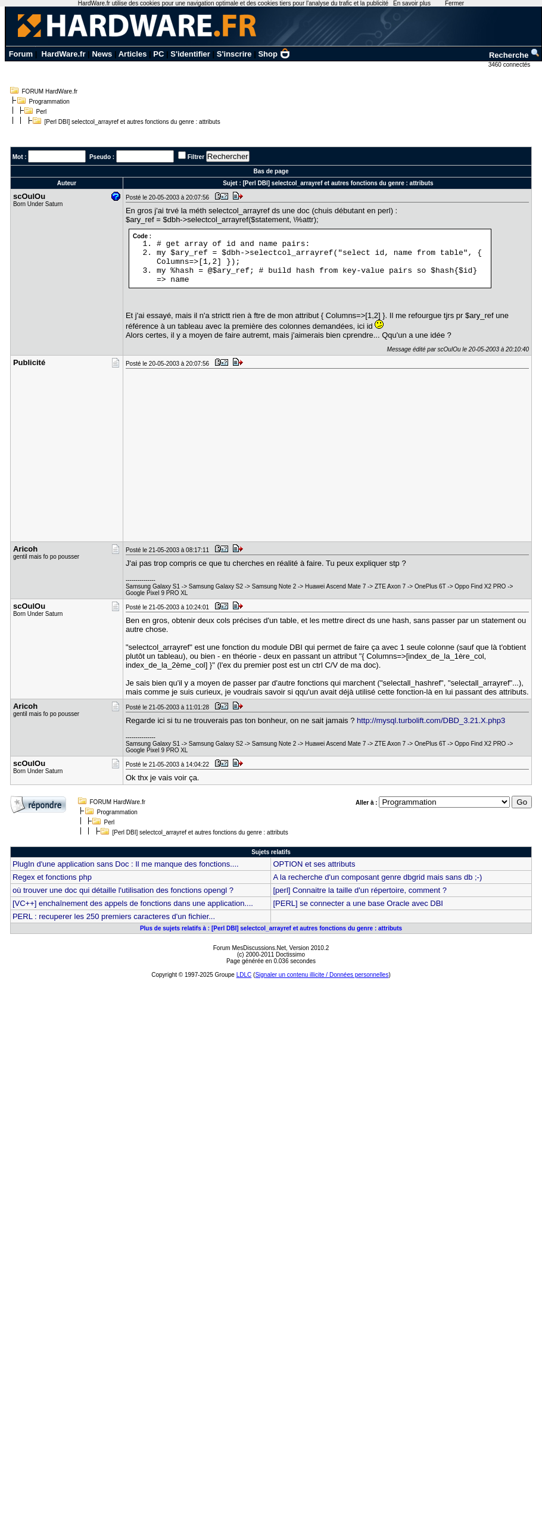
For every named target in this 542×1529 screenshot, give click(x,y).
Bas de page (271, 171)
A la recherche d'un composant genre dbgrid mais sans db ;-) (377, 877)
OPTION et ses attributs (314, 864)
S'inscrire (234, 53)
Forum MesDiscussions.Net (249, 948)
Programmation (49, 101)
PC (158, 53)
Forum (21, 53)
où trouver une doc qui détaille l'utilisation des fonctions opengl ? (123, 890)
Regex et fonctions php (52, 877)
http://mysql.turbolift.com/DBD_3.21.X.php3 (431, 720)
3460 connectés (510, 64)
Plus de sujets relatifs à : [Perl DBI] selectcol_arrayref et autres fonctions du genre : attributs (271, 928)
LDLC (244, 974)
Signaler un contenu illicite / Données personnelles (321, 974)
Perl (41, 111)
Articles (133, 53)
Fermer (454, 3)
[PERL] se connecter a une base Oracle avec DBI (358, 903)
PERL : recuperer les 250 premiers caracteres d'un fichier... (114, 916)
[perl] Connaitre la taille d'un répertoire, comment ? (360, 890)
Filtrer (196, 157)
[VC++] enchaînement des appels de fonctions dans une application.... (133, 903)
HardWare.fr (64, 53)
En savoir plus (412, 3)
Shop (274, 53)
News (102, 53)
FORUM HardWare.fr (50, 91)
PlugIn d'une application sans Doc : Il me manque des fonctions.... (126, 864)
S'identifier (190, 53)
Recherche (514, 55)
